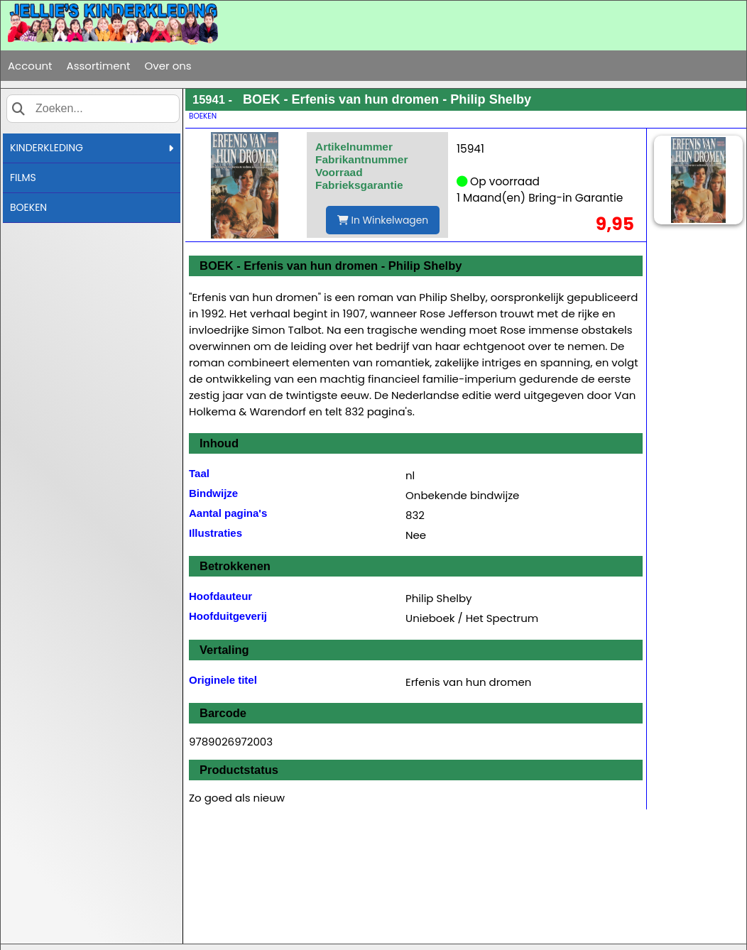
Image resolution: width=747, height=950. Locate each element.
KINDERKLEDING (91, 148)
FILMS (23, 177)
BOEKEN (28, 207)
